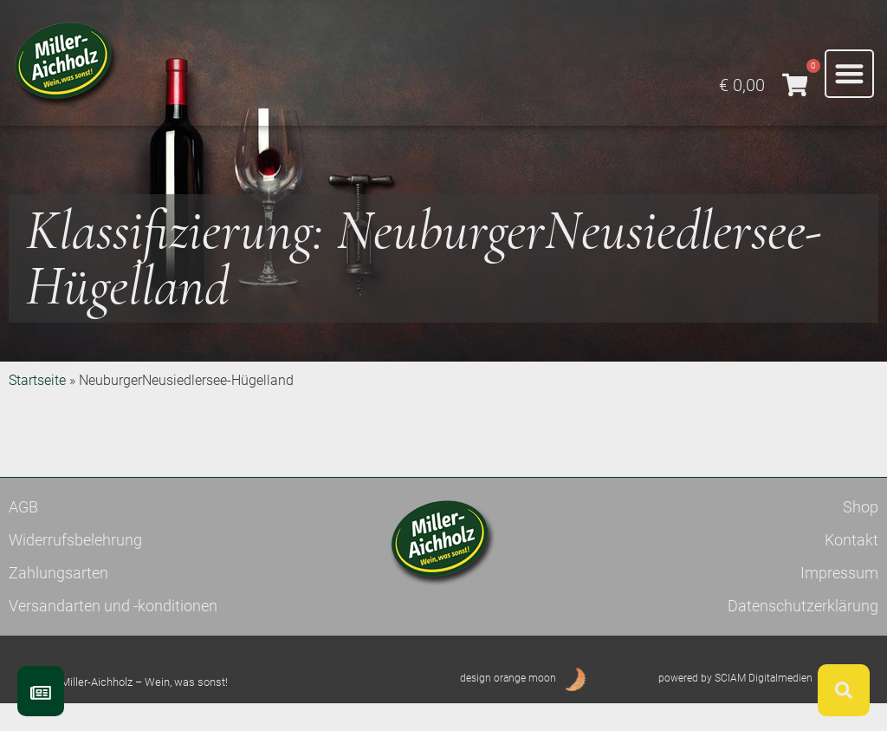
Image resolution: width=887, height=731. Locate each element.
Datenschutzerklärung (803, 632)
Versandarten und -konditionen (113, 632)
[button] (849, 74)
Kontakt (851, 567)
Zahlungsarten (58, 600)
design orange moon (508, 705)
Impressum (839, 600)
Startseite (37, 407)
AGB (23, 534)
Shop (860, 534)
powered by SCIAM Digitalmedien (735, 705)
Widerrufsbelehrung (75, 567)
